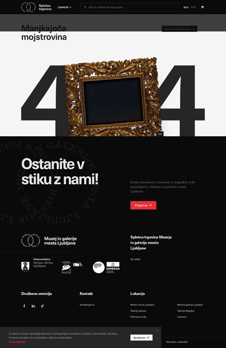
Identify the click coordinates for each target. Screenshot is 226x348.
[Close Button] (157, 331)
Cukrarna (181, 316)
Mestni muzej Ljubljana (142, 304)
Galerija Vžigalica (185, 310)
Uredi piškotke (17, 341)
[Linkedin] (33, 306)
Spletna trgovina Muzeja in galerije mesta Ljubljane (150, 242)
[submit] (85, 7)
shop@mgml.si (87, 304)
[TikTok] (42, 306)
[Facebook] (24, 306)
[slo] (70, 266)
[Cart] (202, 7)
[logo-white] (49, 240)
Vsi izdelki (135, 259)
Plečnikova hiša (138, 316)
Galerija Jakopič (138, 310)
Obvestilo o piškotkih (177, 341)
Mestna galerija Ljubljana (190, 304)
